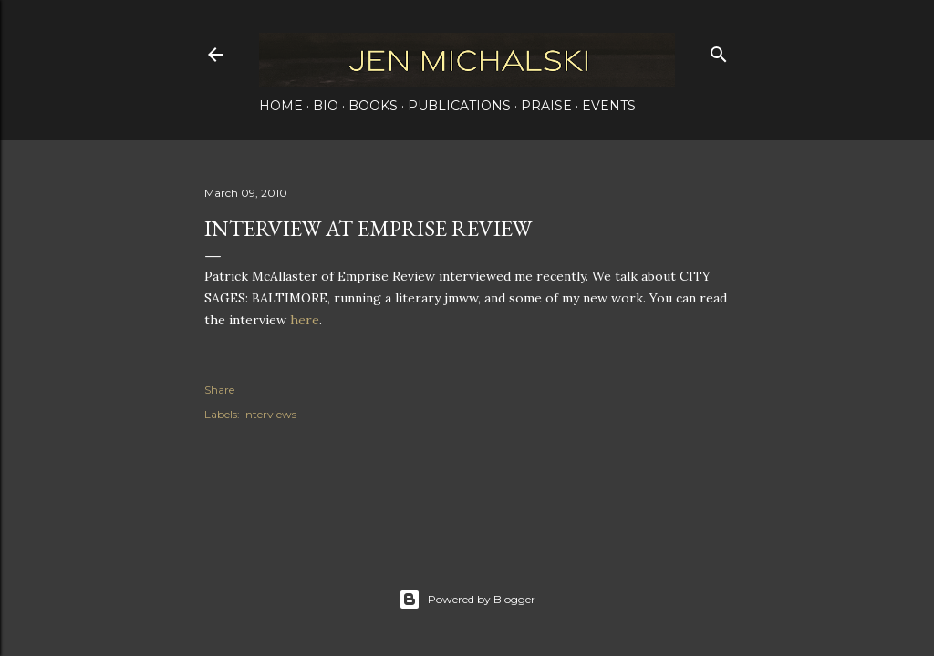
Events (609, 105)
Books (373, 105)
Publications (459, 105)
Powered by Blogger (467, 599)
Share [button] (219, 389)
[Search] (719, 50)
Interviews (269, 414)
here (304, 320)
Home (281, 105)
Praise (546, 105)
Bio (325, 105)
